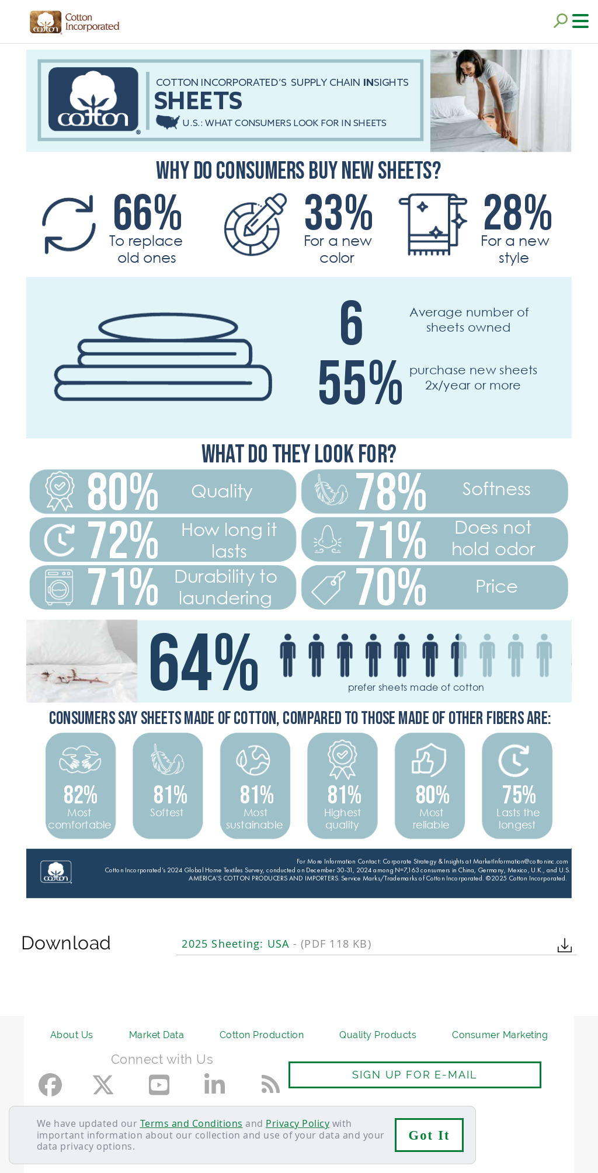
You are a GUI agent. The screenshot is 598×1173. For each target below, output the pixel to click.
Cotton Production (262, 1034)
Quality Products (377, 1034)
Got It (429, 1135)
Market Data (157, 1034)
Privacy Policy (297, 1123)
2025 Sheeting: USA (276, 944)
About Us (71, 1034)
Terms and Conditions (191, 1123)
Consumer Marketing (500, 1034)
